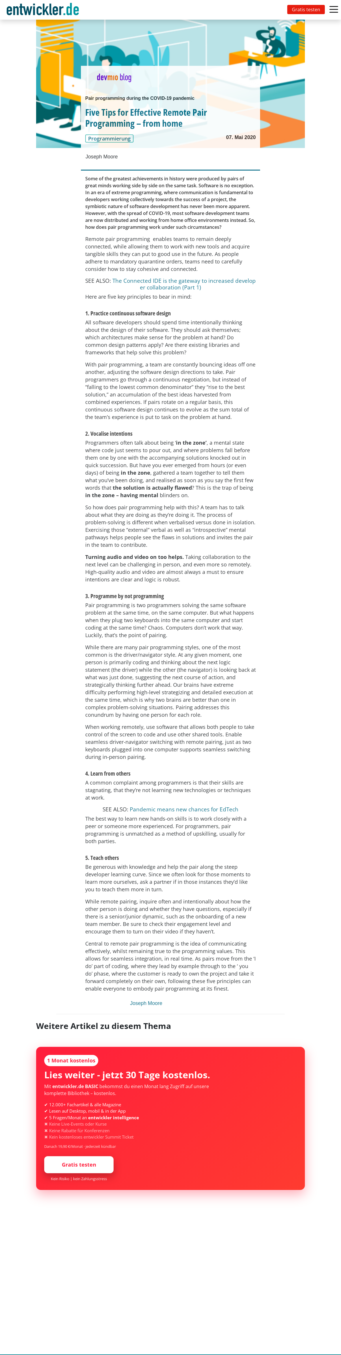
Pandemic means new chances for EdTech (184, 809)
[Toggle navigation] (44, 10)
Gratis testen (306, 9)
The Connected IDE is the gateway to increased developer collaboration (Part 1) (184, 284)
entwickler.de (43, 11)
